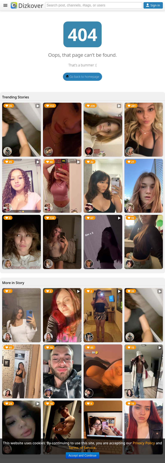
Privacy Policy (144, 443)
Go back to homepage (82, 77)
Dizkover (27, 6)
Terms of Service (82, 447)
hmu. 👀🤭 (91, 352)
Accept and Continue (82, 455)
